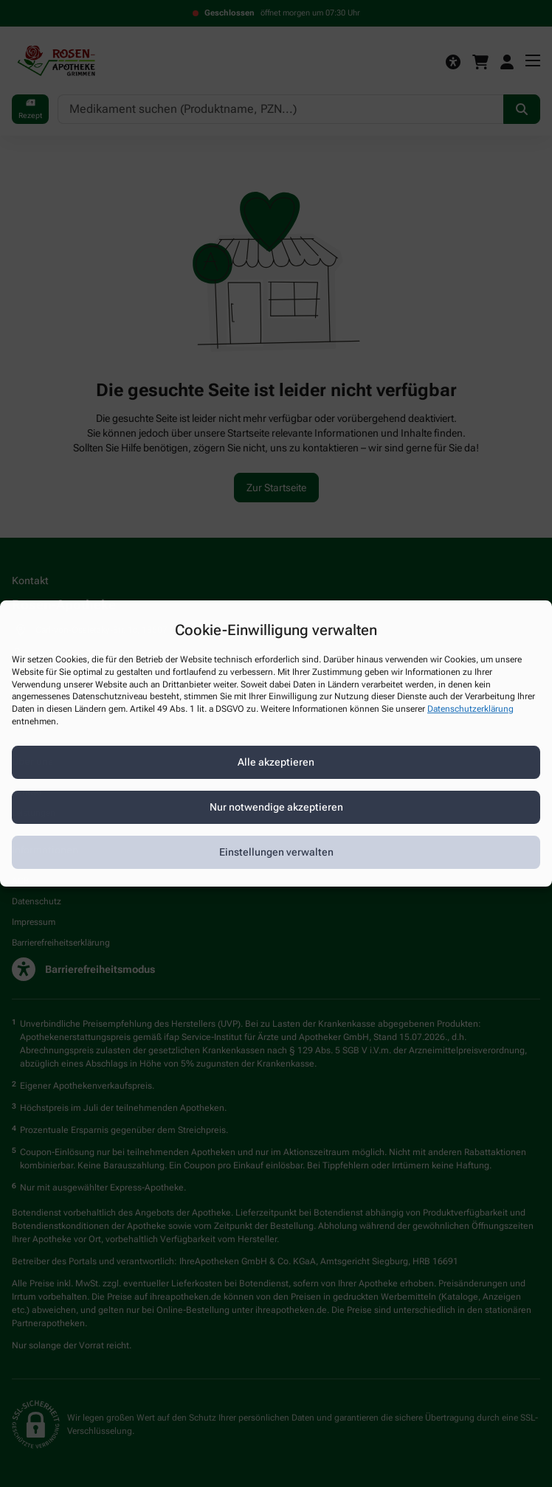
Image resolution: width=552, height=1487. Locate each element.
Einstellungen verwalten (276, 852)
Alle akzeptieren (276, 762)
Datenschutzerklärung (470, 709)
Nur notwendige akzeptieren (276, 807)
